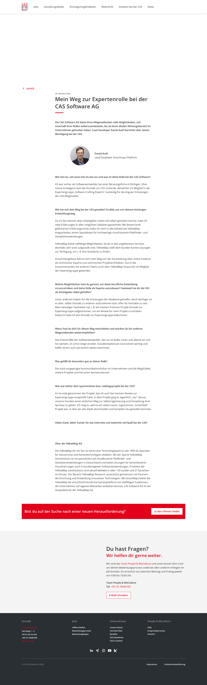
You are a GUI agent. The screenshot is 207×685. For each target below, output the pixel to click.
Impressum (152, 664)
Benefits (113, 634)
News (151, 6)
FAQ (149, 627)
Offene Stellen (78, 627)
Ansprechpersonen (156, 630)
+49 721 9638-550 (120, 586)
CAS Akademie (116, 637)
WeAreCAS (107, 6)
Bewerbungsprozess (81, 630)
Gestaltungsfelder (54, 6)
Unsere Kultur (116, 627)
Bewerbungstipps (80, 634)
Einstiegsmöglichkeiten (83, 6)
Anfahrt (151, 634)
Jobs (36, 6)
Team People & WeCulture (136, 563)
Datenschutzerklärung (174, 664)
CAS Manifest (116, 630)
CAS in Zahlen (116, 640)
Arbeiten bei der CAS (130, 6)
